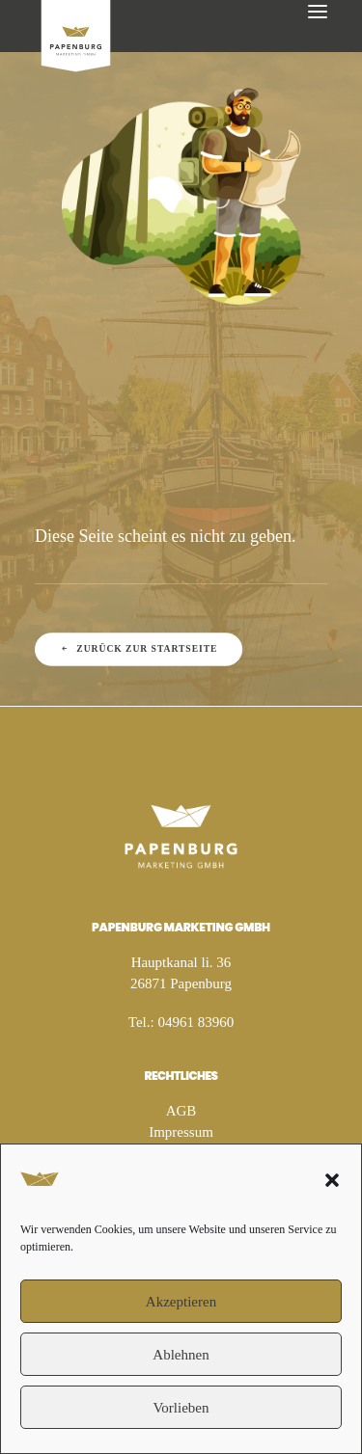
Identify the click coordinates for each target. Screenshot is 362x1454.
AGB (181, 1110)
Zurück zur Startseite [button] (139, 649)
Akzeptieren (181, 1301)
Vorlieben (181, 1407)
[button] (332, 1180)
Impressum (181, 1132)
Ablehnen (181, 1354)
